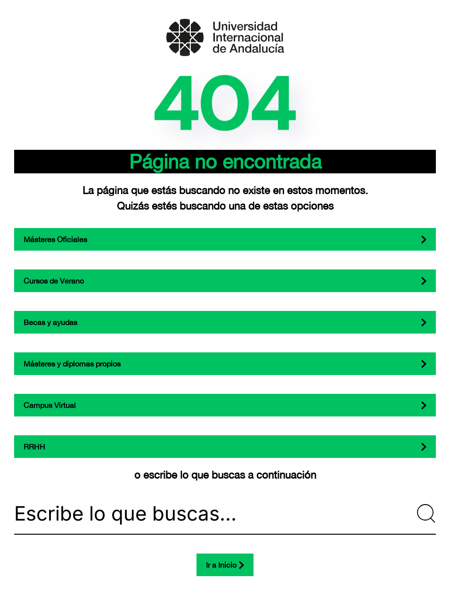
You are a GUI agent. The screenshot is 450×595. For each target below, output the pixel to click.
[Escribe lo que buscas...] (225, 513)
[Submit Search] (426, 513)
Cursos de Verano (54, 281)
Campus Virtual (50, 405)
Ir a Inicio (221, 565)
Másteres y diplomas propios (72, 363)
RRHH (34, 446)
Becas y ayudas (50, 322)
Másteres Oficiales (55, 239)
